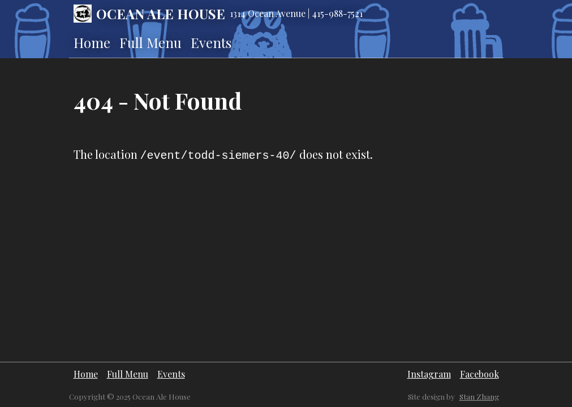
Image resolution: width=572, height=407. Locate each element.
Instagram (429, 374)
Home (92, 42)
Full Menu (150, 42)
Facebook (479, 374)
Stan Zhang (479, 396)
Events (211, 42)
